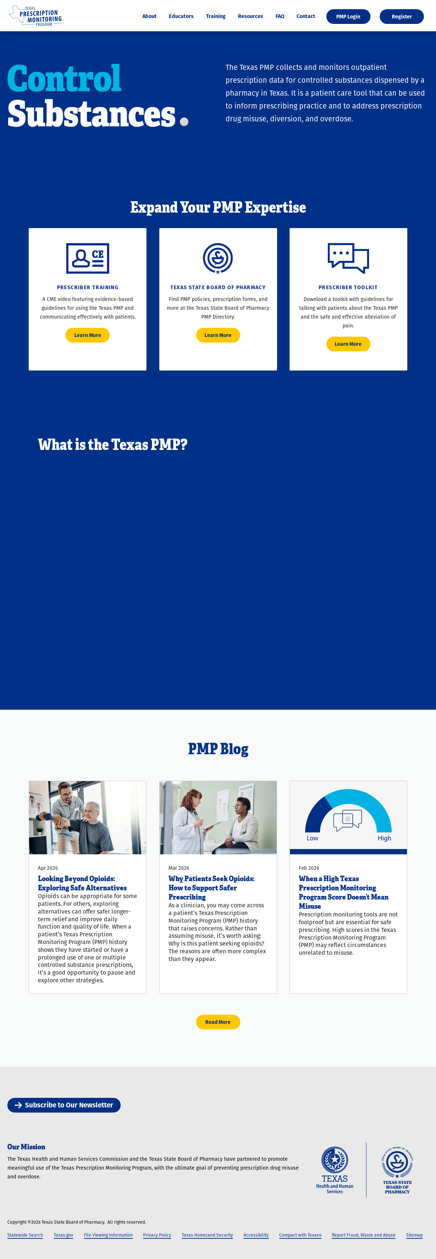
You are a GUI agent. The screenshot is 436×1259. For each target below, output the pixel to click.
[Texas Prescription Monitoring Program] (35, 27)
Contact (306, 16)
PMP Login (348, 16)
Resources (250, 16)
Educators (181, 16)
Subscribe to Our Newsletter (64, 1105)
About (149, 16)
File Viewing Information (108, 1235)
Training (216, 16)
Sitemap (414, 1235)
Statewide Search (25, 1235)
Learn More (87, 335)
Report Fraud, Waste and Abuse (364, 1235)
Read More (218, 1022)
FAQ (280, 16)
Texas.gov (63, 1235)
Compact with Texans (300, 1235)
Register (402, 16)
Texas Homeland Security (207, 1235)
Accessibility (256, 1235)
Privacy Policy (157, 1235)
